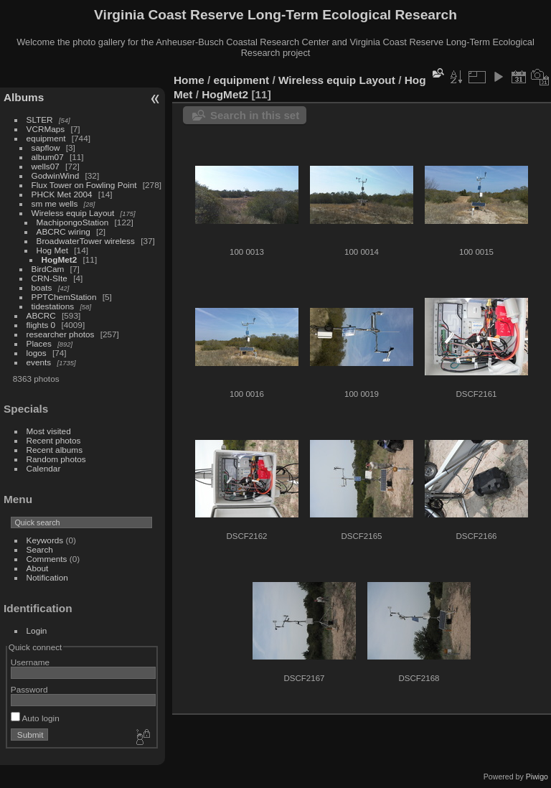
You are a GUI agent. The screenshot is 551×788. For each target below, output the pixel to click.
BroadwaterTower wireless (86, 240)
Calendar (44, 468)
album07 (48, 156)
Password (29, 689)
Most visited (49, 431)
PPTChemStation (64, 296)
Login (37, 630)
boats (42, 287)
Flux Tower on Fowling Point (84, 184)
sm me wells (55, 203)
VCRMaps (46, 128)
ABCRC (41, 315)
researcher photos (61, 334)
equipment (46, 138)
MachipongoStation (73, 222)
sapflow (46, 147)
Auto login (35, 718)
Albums (24, 97)
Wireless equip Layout (73, 212)
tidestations (53, 306)
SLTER (40, 119)
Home (189, 80)
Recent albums (55, 449)
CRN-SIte (49, 278)
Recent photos (54, 440)
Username (30, 662)
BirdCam (48, 268)
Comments (47, 558)
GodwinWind (56, 175)
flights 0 (41, 324)
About (38, 568)
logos (37, 352)
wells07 (46, 166)
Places (39, 343)
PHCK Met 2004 (62, 194)
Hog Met (52, 250)
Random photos (56, 459)
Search (40, 549)
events (39, 362)
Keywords (45, 540)
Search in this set (254, 115)
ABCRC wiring (63, 231)
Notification (47, 577)
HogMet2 (59, 259)
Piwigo (537, 776)
